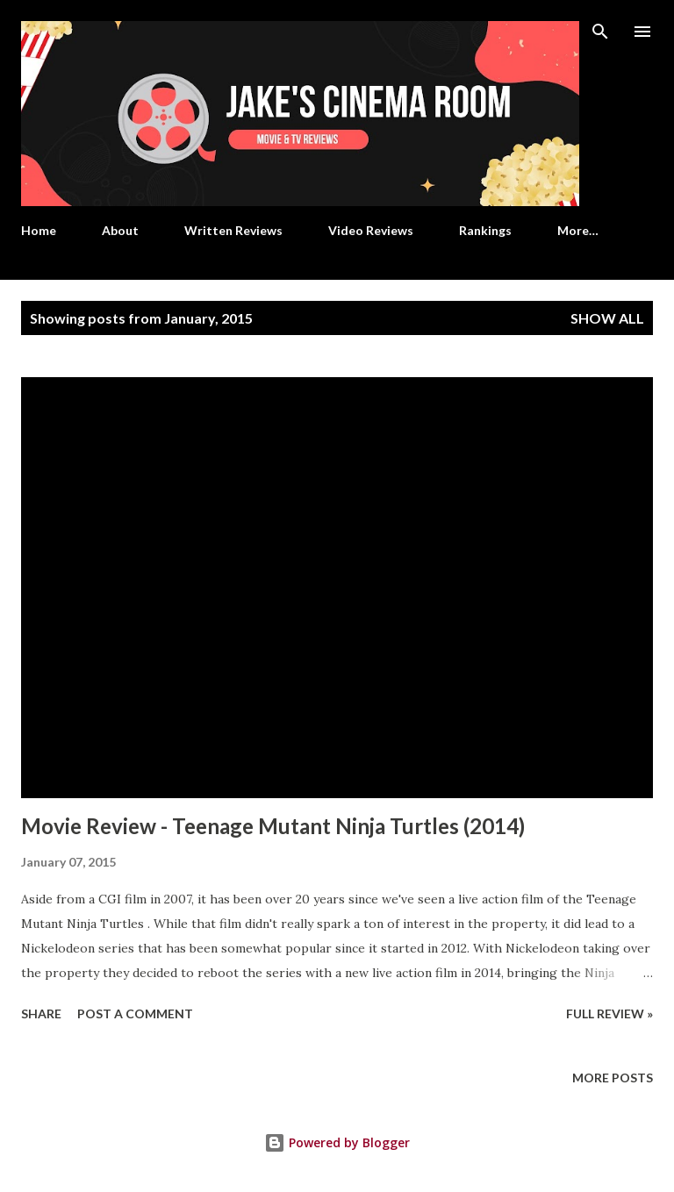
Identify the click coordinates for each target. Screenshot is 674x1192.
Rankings (485, 230)
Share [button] (41, 1013)
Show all (607, 318)
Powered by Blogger (337, 1142)
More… (578, 230)
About (120, 230)
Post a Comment (135, 1013)
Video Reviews (370, 230)
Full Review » (609, 1013)
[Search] (600, 31)
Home (38, 230)
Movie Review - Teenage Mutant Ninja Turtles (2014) (273, 826)
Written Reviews (233, 230)
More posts (612, 1077)
